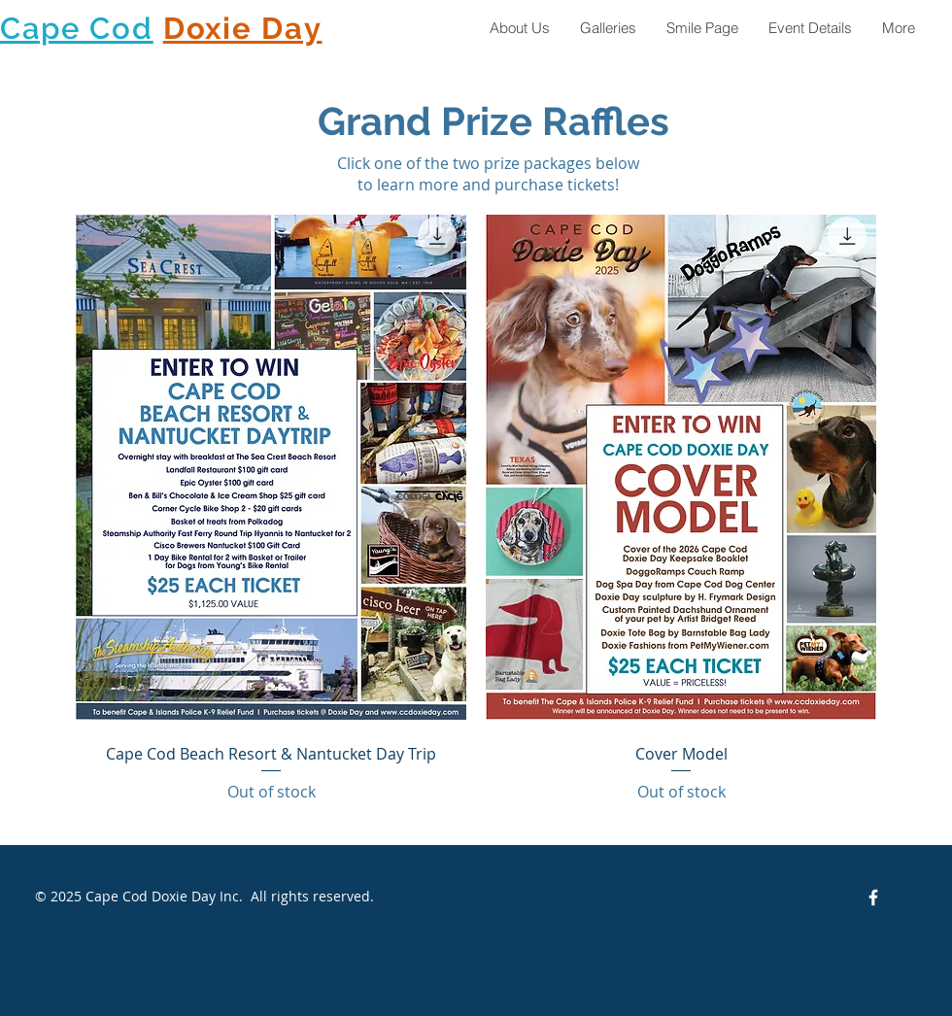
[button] (607, 28)
